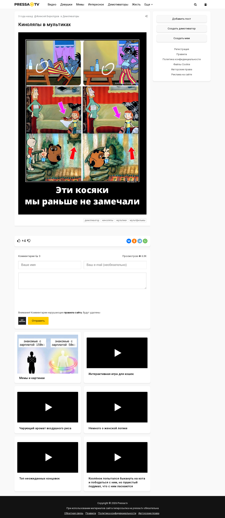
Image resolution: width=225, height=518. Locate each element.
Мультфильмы (137, 220)
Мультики (121, 220)
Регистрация (181, 49)
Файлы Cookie (181, 64)
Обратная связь (73, 513)
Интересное (96, 4)
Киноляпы (107, 220)
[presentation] (47, 299)
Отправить (38, 320)
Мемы (80, 4)
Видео (52, 4)
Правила (181, 54)
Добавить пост (181, 18)
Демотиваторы (118, 4)
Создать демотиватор (182, 28)
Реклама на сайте (181, 74)
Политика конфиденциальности (182, 59)
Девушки (66, 4)
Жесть (136, 4)
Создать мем (182, 38)
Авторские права (181, 69)
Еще (149, 4)
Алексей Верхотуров (48, 16)
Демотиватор (92, 220)
